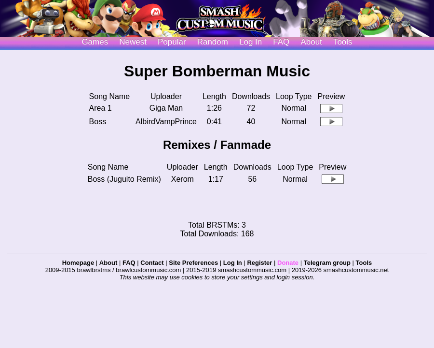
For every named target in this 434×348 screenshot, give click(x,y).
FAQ (281, 41)
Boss (98, 121)
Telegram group (327, 262)
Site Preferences (193, 262)
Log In (232, 262)
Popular (172, 41)
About (311, 41)
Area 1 (100, 108)
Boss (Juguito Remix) (124, 179)
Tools (343, 41)
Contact (151, 262)
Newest (133, 41)
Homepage (78, 262)
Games (94, 41)
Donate (287, 262)
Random (212, 41)
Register (259, 262)
